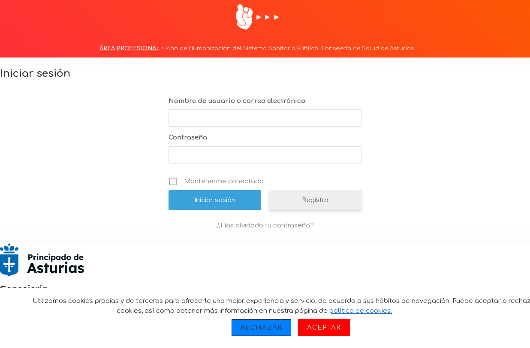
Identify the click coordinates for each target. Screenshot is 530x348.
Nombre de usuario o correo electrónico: (238, 101)
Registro (315, 200)
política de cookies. (360, 311)
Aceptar (324, 327)
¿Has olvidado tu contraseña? (265, 225)
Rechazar (261, 327)
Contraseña (188, 137)
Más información (427, 311)
